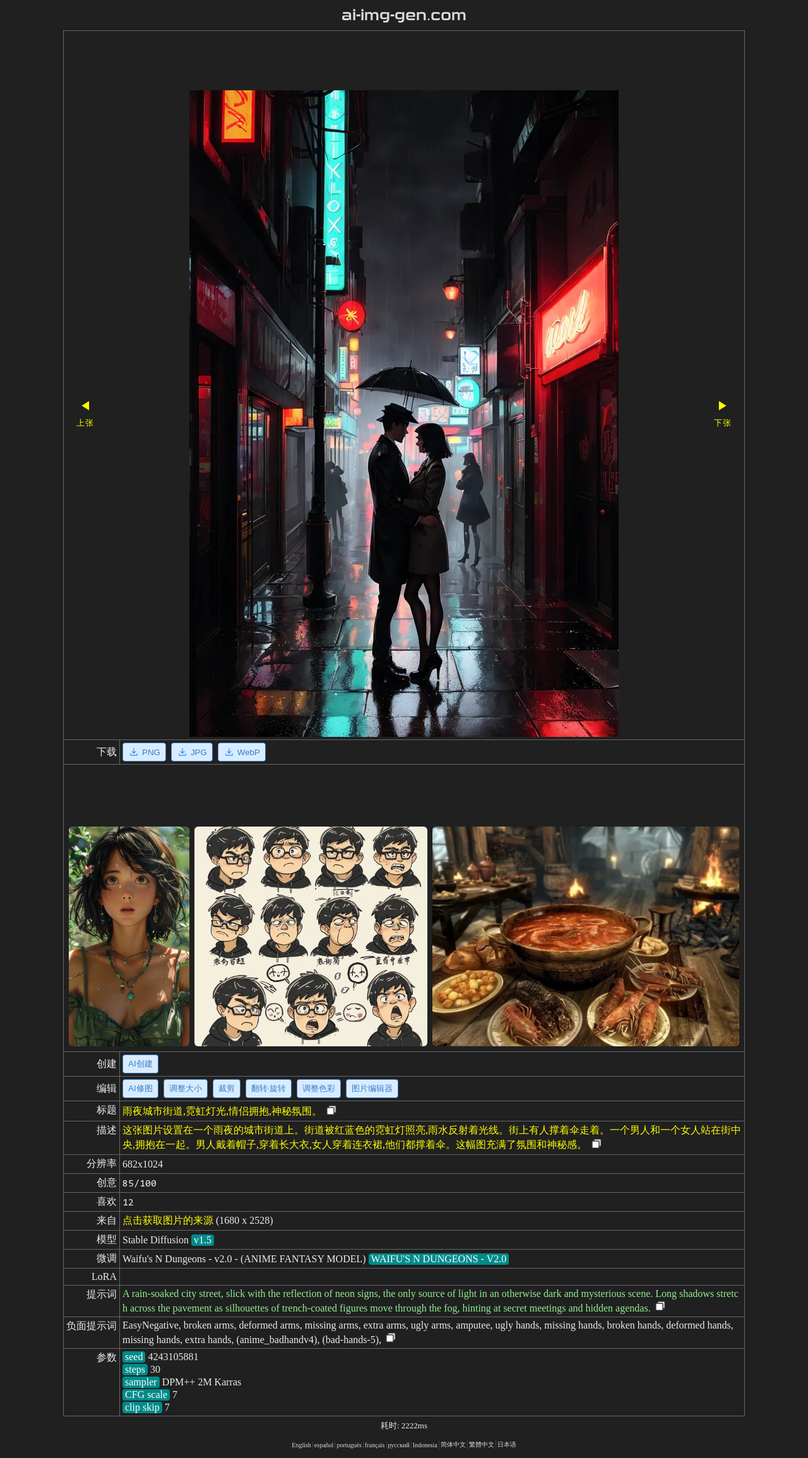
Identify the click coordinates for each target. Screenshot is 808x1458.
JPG (192, 752)
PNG (144, 752)
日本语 (506, 1444)
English (301, 1445)
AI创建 (140, 1063)
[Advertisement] (382, 61)
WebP (241, 752)
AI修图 (140, 1088)
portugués (348, 1445)
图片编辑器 (372, 1088)
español (324, 1445)
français (375, 1445)
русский (399, 1445)
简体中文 (453, 1444)
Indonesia (425, 1445)
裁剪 (226, 1088)
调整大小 (185, 1088)
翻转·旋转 (269, 1088)
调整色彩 (318, 1088)
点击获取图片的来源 (167, 1220)
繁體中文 (481, 1444)
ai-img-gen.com (404, 15)
